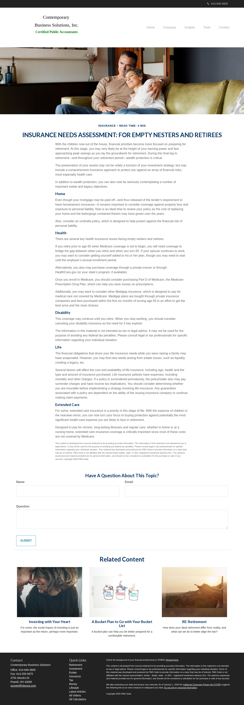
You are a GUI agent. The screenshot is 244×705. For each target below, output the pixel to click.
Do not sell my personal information (180, 687)
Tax (71, 680)
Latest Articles (77, 691)
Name (20, 482)
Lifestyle (74, 687)
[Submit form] (26, 541)
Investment (75, 668)
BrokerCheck (172, 660)
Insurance (75, 676)
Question (22, 506)
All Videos (75, 695)
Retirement (75, 664)
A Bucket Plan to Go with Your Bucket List (122, 624)
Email (129, 482)
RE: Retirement (194, 622)
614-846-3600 (217, 3)
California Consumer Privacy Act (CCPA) (202, 684)
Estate (73, 672)
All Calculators (77, 699)
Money (73, 684)
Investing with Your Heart (49, 622)
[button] (165, 27)
